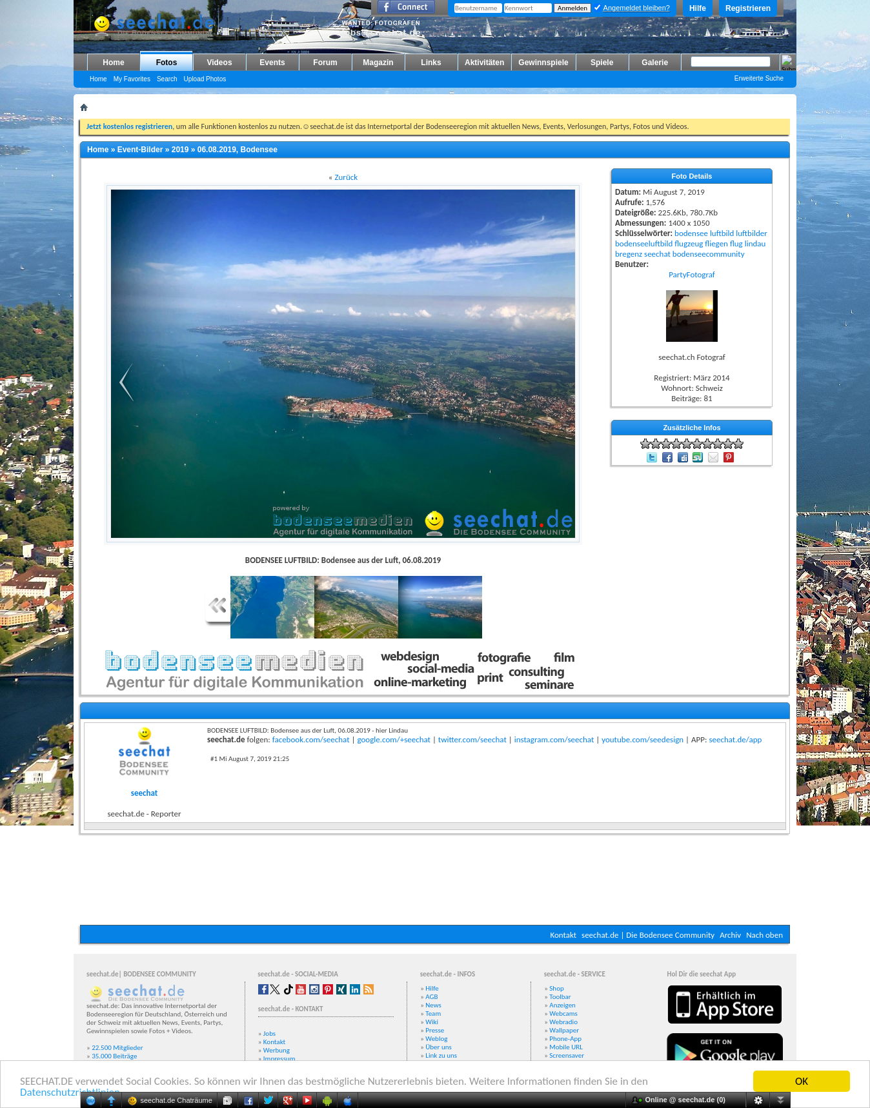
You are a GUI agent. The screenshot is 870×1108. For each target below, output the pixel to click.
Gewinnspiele (543, 62)
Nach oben (764, 935)
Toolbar (560, 997)
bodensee (691, 233)
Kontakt (563, 935)
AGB (431, 997)
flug (736, 243)
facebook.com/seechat (311, 739)
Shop (556, 988)
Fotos (166, 62)
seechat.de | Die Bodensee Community (648, 935)
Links (431, 62)
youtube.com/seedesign (642, 739)
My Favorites (132, 79)
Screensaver (566, 1055)
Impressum (279, 1058)
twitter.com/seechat (472, 739)
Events (272, 62)
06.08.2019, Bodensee (237, 149)
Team (433, 1013)
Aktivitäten (484, 62)
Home (113, 62)
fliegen (716, 243)
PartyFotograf (692, 274)
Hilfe (697, 8)
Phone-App (565, 1038)
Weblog (436, 1038)
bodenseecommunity (709, 254)
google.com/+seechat (393, 739)
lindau (755, 243)
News (433, 1005)
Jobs (269, 1033)
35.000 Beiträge (114, 1056)
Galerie (655, 62)
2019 (180, 149)
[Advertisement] (435, 886)
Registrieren (748, 8)
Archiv (730, 935)
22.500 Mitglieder (117, 1048)
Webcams (563, 1013)
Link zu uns (441, 1055)
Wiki (431, 1022)
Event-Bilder (140, 149)
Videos (219, 62)
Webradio (563, 1022)
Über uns (438, 1047)
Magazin (378, 62)
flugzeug (688, 243)
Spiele (602, 62)
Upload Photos (205, 79)
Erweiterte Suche (759, 78)
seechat (657, 254)
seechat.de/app (735, 739)
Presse (434, 1030)
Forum (325, 62)
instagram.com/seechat (554, 739)
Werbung (276, 1050)
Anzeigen (562, 1005)
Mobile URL (566, 1047)
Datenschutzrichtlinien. (71, 1093)
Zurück (346, 177)
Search (167, 79)
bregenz (628, 254)
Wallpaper (564, 1030)
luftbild (722, 233)
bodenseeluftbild (644, 243)
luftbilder (751, 233)
